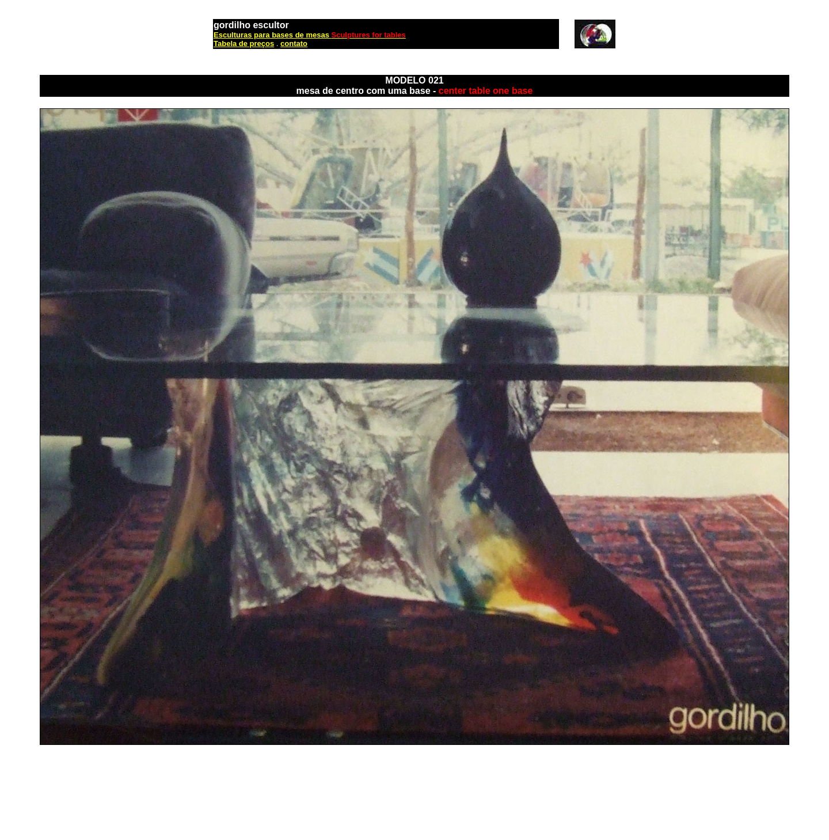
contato (293, 43)
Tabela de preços (244, 43)
